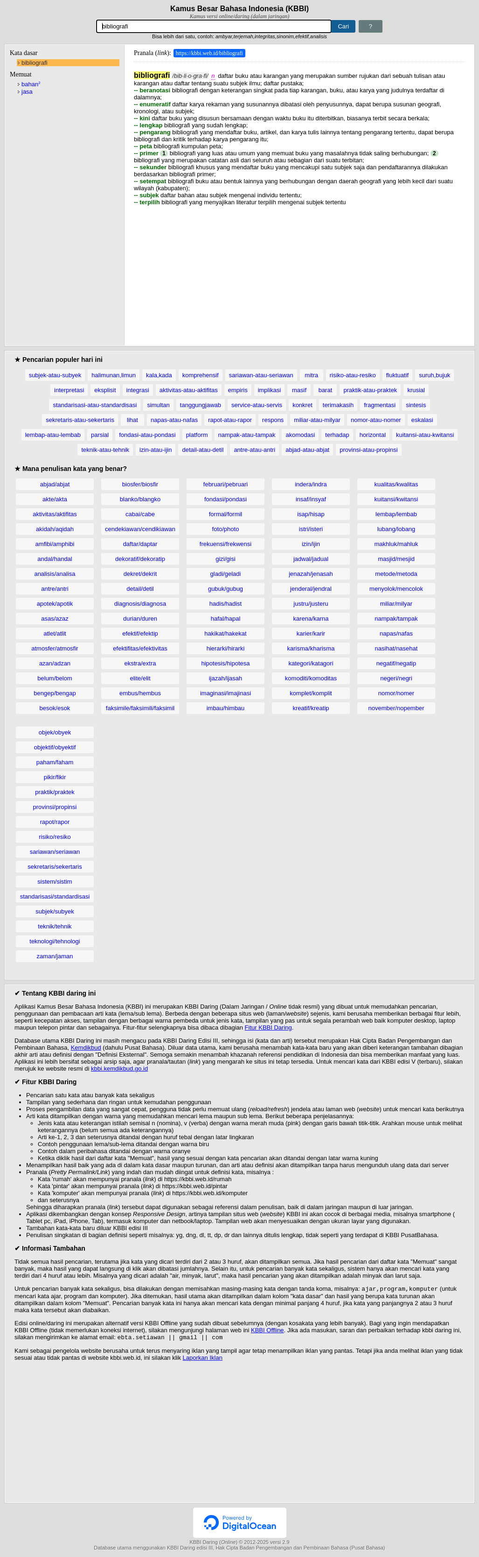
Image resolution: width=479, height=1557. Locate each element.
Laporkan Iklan (202, 1359)
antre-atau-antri (254, 449)
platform (197, 434)
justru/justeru (310, 603)
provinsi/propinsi (55, 806)
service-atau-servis (256, 404)
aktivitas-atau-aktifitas (189, 390)
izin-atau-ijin (155, 449)
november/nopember (396, 708)
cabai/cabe (140, 514)
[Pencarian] (214, 26)
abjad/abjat (55, 484)
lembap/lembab (396, 514)
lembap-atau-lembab (53, 434)
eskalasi (422, 419)
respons (273, 419)
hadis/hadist (225, 603)
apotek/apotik (55, 603)
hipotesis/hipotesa (225, 663)
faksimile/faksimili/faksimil (140, 708)
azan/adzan (54, 663)
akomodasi (300, 434)
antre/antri (55, 588)
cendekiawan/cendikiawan (140, 529)
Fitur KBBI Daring (268, 1027)
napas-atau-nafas (174, 419)
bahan (31, 84)
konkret (302, 404)
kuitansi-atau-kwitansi (425, 434)
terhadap (337, 434)
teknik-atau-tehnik (105, 449)
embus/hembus (140, 693)
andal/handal (54, 558)
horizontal (373, 434)
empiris (238, 390)
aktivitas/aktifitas (55, 514)
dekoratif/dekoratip (140, 558)
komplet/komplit (311, 693)
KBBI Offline (267, 1331)
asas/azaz (55, 618)
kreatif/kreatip (310, 708)
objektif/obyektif (55, 747)
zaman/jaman (54, 956)
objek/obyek (55, 732)
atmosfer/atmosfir (54, 648)
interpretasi (69, 390)
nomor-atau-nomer (376, 419)
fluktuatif (397, 375)
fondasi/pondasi (225, 499)
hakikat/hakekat (225, 633)
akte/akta (54, 499)
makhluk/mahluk (396, 543)
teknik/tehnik (54, 926)
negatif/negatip (396, 663)
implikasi (269, 390)
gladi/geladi (225, 573)
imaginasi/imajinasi (225, 693)
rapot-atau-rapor (230, 419)
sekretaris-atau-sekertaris (80, 419)
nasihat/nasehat (396, 648)
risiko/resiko (55, 836)
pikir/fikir (55, 777)
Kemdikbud (86, 1047)
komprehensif (200, 375)
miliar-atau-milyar (317, 419)
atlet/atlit (54, 633)
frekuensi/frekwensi (225, 543)
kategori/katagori (310, 663)
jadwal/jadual (310, 558)
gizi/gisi (225, 558)
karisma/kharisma (311, 648)
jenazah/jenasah (311, 573)
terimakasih (338, 404)
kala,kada (159, 375)
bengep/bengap (55, 693)
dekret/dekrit (140, 573)
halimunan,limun (113, 375)
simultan (158, 404)
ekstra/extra (140, 663)
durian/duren (140, 618)
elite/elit (140, 678)
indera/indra (311, 484)
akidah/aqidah (55, 529)
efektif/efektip (140, 633)
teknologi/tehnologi (54, 941)
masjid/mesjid (396, 558)
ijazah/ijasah (226, 678)
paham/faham (55, 762)
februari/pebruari (225, 484)
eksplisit (105, 390)
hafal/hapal (226, 618)
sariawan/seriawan (55, 851)
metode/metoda (396, 573)
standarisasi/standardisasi (55, 896)
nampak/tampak (396, 618)
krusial (416, 390)
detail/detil (140, 588)
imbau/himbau (226, 708)
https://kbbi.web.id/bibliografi (209, 53)
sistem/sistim (54, 881)
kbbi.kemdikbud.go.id (119, 1068)
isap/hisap (311, 514)
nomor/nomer (396, 693)
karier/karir (311, 633)
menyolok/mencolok (396, 588)
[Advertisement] (299, 271)
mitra (311, 375)
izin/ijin (311, 543)
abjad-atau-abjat (307, 449)
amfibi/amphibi (55, 543)
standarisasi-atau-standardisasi (95, 404)
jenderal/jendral (311, 588)
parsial (100, 434)
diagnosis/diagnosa (140, 603)
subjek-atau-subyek (55, 375)
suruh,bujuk (434, 375)
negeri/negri (396, 678)
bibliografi (34, 62)
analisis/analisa (54, 573)
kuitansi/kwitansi (396, 499)
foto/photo (225, 529)
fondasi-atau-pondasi (147, 434)
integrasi (137, 390)
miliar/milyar (396, 603)
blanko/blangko (140, 499)
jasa (27, 91)
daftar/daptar (140, 543)
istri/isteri (311, 529)
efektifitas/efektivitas (140, 648)
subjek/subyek (54, 911)
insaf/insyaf (311, 499)
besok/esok (55, 708)
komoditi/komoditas (311, 678)
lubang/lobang (396, 529)
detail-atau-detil (202, 449)
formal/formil (226, 514)
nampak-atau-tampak (247, 434)
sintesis (416, 404)
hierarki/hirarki (226, 648)
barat (326, 390)
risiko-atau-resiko (353, 375)
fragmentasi (380, 404)
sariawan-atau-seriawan (261, 375)
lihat (132, 419)
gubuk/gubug (225, 588)
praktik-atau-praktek (370, 390)
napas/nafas (396, 633)
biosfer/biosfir (140, 484)
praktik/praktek (55, 792)
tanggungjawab (200, 404)
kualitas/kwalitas (396, 484)
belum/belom (54, 678)
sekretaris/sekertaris (55, 866)
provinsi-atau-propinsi (368, 449)
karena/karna (311, 618)
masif (299, 390)
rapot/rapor (55, 821)
